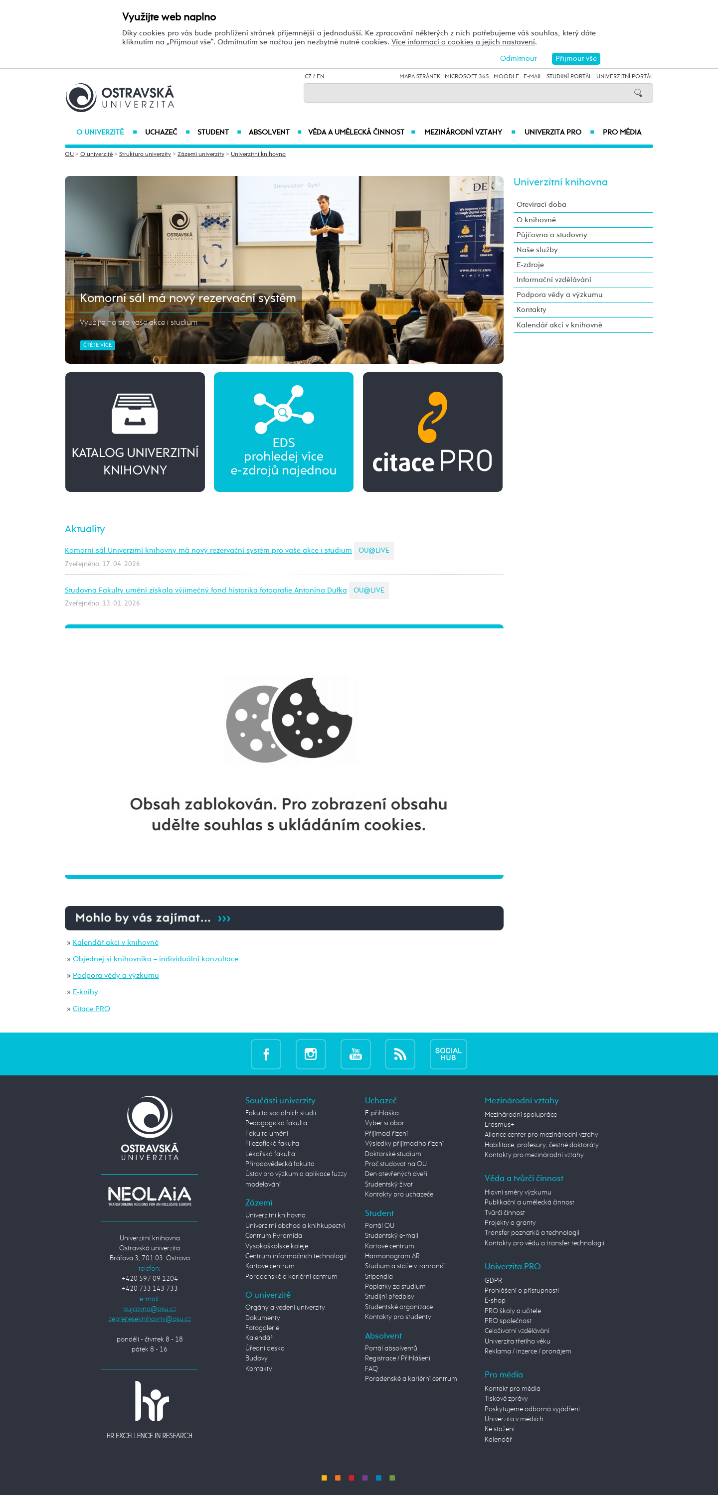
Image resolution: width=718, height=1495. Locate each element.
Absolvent (275, 132)
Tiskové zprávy (506, 1398)
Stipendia (379, 1276)
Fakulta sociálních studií (280, 1113)
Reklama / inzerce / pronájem (528, 1351)
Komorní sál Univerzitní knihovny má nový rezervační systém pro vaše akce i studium (208, 550)
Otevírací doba (541, 204)
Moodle (506, 77)
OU (69, 154)
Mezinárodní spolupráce (521, 1114)
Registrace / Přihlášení (397, 1358)
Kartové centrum (270, 1266)
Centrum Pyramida (273, 1235)
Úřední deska (265, 1348)
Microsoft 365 (467, 77)
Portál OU (379, 1225)
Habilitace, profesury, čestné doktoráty (542, 1145)
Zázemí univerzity (201, 154)
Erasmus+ (500, 1124)
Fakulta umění (266, 1133)
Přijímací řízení (386, 1133)
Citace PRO (91, 1009)
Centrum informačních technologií (296, 1256)
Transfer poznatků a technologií (532, 1232)
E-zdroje (530, 265)
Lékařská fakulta (270, 1154)
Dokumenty (262, 1318)
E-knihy (85, 992)
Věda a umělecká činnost (361, 132)
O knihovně (536, 220)
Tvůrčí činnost (505, 1212)
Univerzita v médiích (514, 1419)
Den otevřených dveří (396, 1174)
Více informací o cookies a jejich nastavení (463, 42)
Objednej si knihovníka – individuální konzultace (155, 959)
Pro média (622, 132)
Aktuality (85, 529)
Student (219, 132)
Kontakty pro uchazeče (399, 1194)
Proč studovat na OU (396, 1164)
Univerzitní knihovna (258, 154)
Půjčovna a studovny (552, 235)
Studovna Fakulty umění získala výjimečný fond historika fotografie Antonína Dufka (206, 590)
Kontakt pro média (512, 1388)
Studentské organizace (399, 1307)
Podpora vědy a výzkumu (116, 975)
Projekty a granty (510, 1222)
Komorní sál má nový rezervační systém (188, 298)
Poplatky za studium (395, 1286)
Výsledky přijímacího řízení (404, 1143)
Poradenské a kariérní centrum (291, 1276)
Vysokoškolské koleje (276, 1246)
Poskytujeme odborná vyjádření (532, 1409)
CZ (308, 77)
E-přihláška (382, 1113)
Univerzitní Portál (624, 77)
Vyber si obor (384, 1123)
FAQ (371, 1368)
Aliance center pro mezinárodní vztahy (541, 1134)
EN (320, 77)
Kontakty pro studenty (398, 1317)
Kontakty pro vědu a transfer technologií (544, 1243)
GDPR (493, 1280)
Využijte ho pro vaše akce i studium (138, 323)
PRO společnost (508, 1321)
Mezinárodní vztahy (470, 132)
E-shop (495, 1300)
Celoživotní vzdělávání (517, 1331)
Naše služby (537, 250)
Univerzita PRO (560, 132)
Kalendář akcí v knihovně (116, 942)
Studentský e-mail (391, 1235)
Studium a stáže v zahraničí (405, 1266)
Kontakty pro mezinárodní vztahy (534, 1155)
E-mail (533, 77)
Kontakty (531, 309)
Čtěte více (97, 345)
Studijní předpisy (389, 1296)
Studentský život (389, 1184)
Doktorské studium (393, 1154)
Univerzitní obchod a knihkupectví (295, 1225)
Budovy (256, 1358)
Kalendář (259, 1338)
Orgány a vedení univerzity (285, 1307)
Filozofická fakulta (272, 1143)
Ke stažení (500, 1429)
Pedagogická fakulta (276, 1123)
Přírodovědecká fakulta (280, 1164)
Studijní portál (569, 77)
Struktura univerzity (145, 154)
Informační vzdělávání (554, 280)
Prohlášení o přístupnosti (522, 1290)
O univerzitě (106, 132)
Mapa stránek (419, 77)
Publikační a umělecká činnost (529, 1202)
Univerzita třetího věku (517, 1341)
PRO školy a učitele (513, 1311)
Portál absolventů (391, 1348)
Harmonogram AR (392, 1256)
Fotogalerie (262, 1328)
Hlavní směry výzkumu (518, 1192)
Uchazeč (167, 132)
